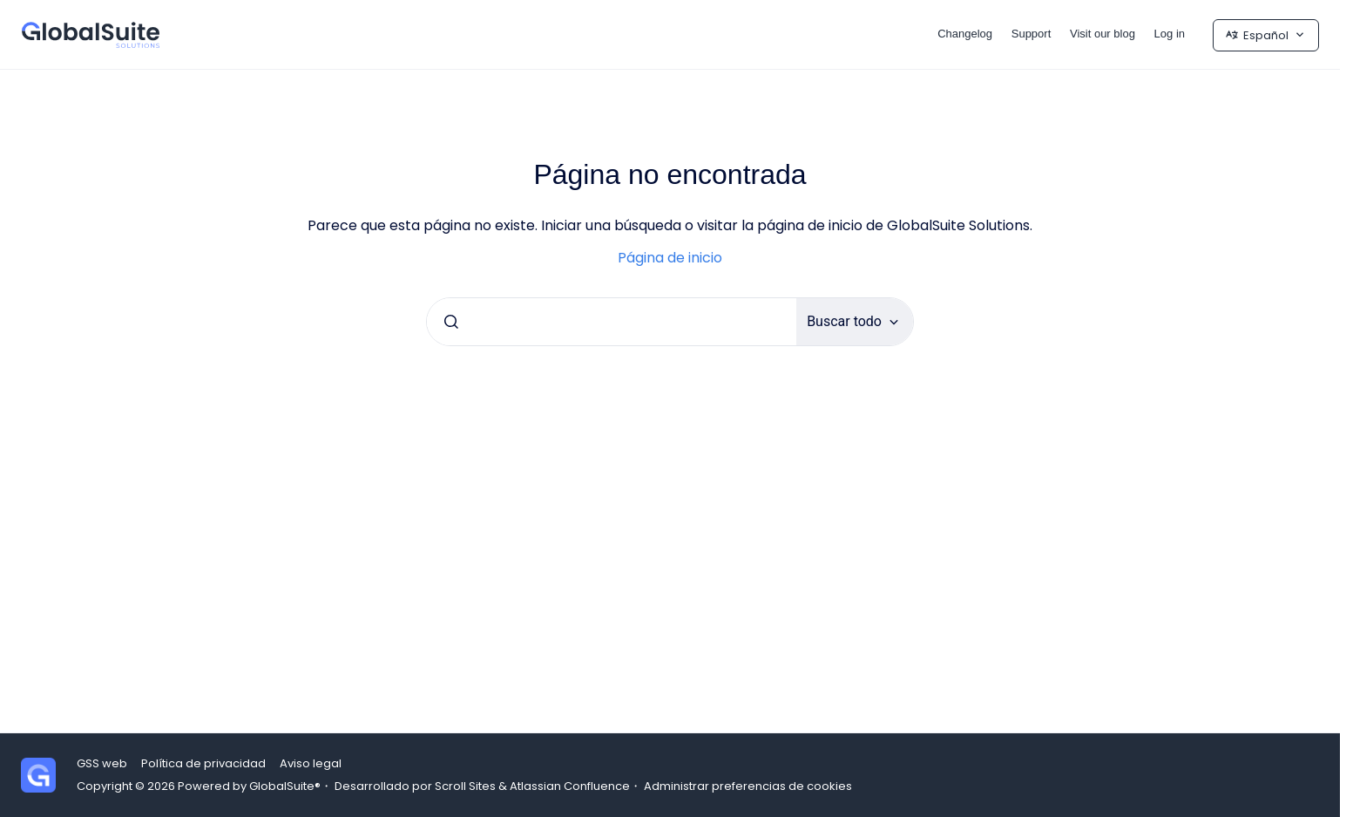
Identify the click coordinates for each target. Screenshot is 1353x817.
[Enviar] (451, 322)
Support (1031, 33)
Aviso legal (311, 763)
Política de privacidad (203, 763)
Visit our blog (1102, 33)
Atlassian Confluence (570, 786)
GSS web (102, 763)
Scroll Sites (465, 786)
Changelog (964, 33)
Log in (1169, 33)
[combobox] (611, 321)
